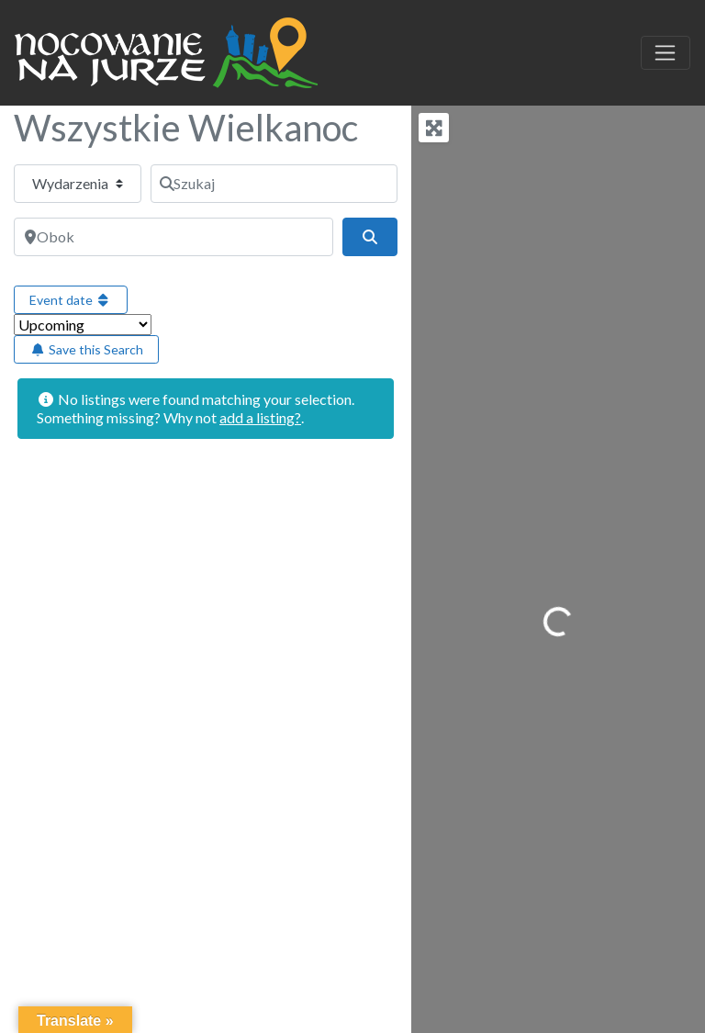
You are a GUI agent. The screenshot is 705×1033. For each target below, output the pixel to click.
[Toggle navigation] (665, 53)
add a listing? (260, 417)
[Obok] (173, 237)
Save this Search (86, 349)
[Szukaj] (274, 183)
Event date (70, 300)
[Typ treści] (77, 183)
